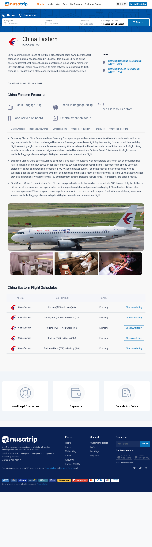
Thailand (15, 457)
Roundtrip (30, 15)
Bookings (94, 451)
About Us (69, 460)
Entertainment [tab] (60, 129)
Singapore (36, 453)
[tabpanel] (76, 207)
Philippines (47, 453)
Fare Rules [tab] (100, 129)
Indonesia (14, 453)
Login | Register (138, 4)
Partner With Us (72, 464)
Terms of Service (67, 468)
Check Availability (134, 307)
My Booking (76, 4)
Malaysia (25, 453)
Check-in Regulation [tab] (80, 129)
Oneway (12, 15)
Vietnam (5, 457)
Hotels (50, 4)
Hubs (105, 54)
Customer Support (93, 4)
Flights (40, 4)
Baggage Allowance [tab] (39, 129)
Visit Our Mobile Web (124, 463)
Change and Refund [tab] (118, 129)
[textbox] (20, 21)
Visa (58, 4)
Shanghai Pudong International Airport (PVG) (124, 70)
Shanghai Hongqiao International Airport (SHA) (124, 62)
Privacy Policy (51, 468)
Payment (94, 455)
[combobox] (20, 21)
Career (68, 455)
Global (4, 453)
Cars (65, 4)
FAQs (92, 447)
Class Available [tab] (18, 129)
